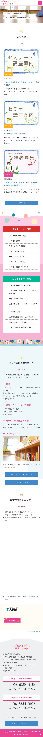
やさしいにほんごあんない (21, 723)
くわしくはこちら (21, 482)
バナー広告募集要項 (33, 631)
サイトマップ (11, 717)
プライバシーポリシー (28, 717)
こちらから (31, 596)
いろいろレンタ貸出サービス (21, 474)
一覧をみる (22, 203)
